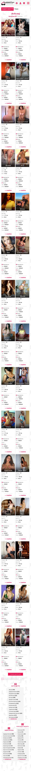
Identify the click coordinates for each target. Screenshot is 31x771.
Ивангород (21, 743)
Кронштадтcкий (8, 745)
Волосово (21, 730)
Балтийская (13, 695)
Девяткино (13, 715)
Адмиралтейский (8, 734)
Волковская (13, 705)
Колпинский (7, 743)
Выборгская (13, 707)
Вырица (20, 738)
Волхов (20, 732)
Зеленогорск (22, 741)
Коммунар (21, 753)
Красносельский (8, 749)
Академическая (14, 693)
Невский (6, 755)
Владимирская (14, 703)
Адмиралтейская (14, 691)
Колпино (21, 751)
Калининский (7, 740)
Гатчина (20, 740)
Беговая (12, 697)
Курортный (6, 751)
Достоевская (13, 717)
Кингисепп (21, 745)
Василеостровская (14, 701)
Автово (12, 689)
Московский (7, 753)
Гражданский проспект (15, 713)
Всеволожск (22, 734)
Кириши (20, 747)
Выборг (20, 736)
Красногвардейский (9, 747)
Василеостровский (9, 736)
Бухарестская (13, 699)
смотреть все (13, 718)
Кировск (21, 749)
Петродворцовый (8, 757)
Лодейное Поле (22, 757)
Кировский (7, 741)
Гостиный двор (13, 711)
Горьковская (13, 709)
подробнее (8, 59)
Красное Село (22, 755)
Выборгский (7, 738)
